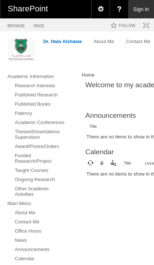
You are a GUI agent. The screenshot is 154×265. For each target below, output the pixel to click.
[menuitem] (100, 9)
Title (93, 126)
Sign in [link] (141, 9)
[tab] (16, 24)
